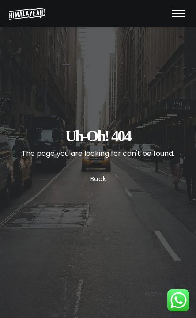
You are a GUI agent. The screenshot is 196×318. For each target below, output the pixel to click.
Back (98, 179)
